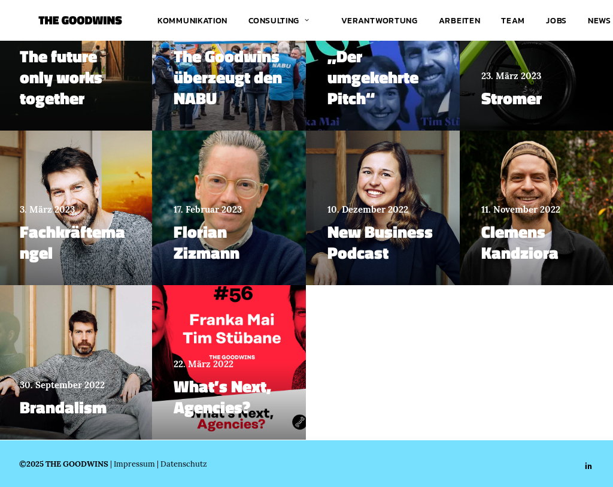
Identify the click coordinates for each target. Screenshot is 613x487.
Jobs (554, 20)
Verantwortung (377, 20)
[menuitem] (190, 20)
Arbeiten (457, 20)
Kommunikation (190, 20)
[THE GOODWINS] (61, 20)
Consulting (276, 20)
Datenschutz (183, 463)
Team (511, 20)
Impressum (134, 463)
